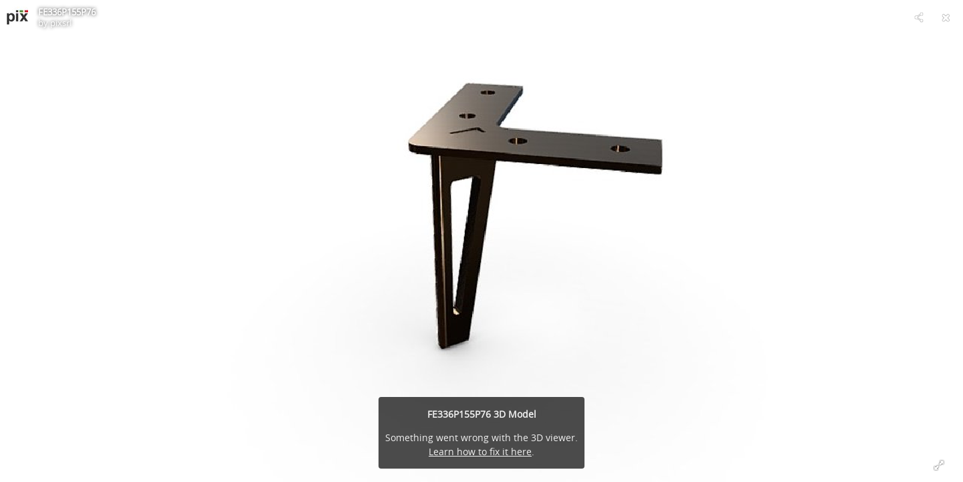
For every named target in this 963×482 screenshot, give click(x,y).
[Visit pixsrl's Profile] (17, 17)
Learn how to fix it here (480, 451)
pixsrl (61, 23)
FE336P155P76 (67, 12)
